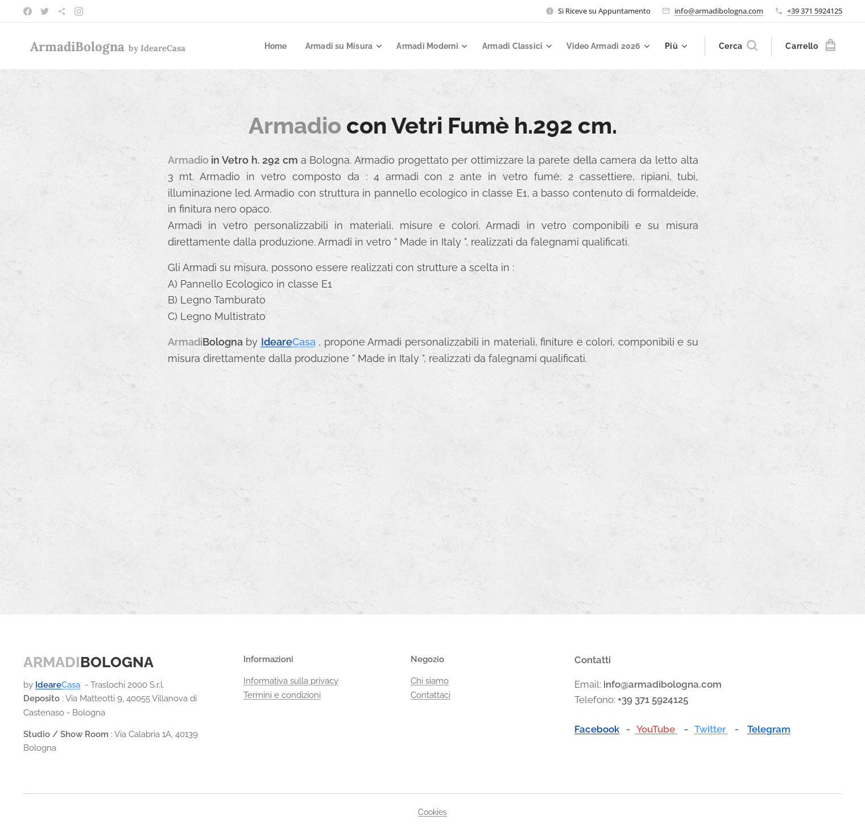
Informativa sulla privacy (290, 681)
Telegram (768, 729)
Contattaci (430, 695)
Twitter (710, 729)
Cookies (432, 812)
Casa (303, 342)
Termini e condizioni (281, 695)
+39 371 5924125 (814, 11)
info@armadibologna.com (718, 11)
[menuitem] (262, 46)
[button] (738, 46)
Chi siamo (430, 681)
